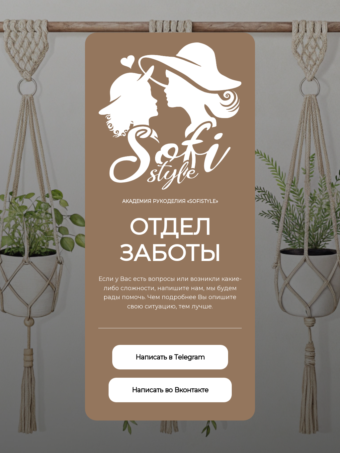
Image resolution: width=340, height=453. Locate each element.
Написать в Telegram (170, 357)
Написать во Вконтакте (170, 390)
